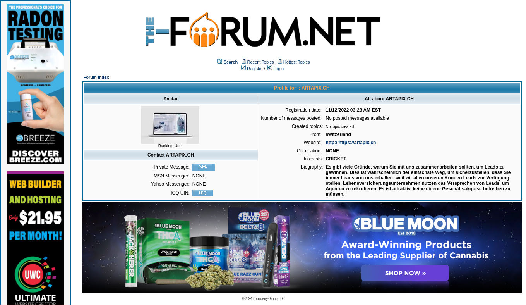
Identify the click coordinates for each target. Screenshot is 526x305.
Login (275, 68)
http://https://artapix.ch (351, 142)
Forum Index (96, 77)
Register (252, 68)
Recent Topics (260, 62)
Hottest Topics (296, 62)
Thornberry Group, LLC (268, 298)
